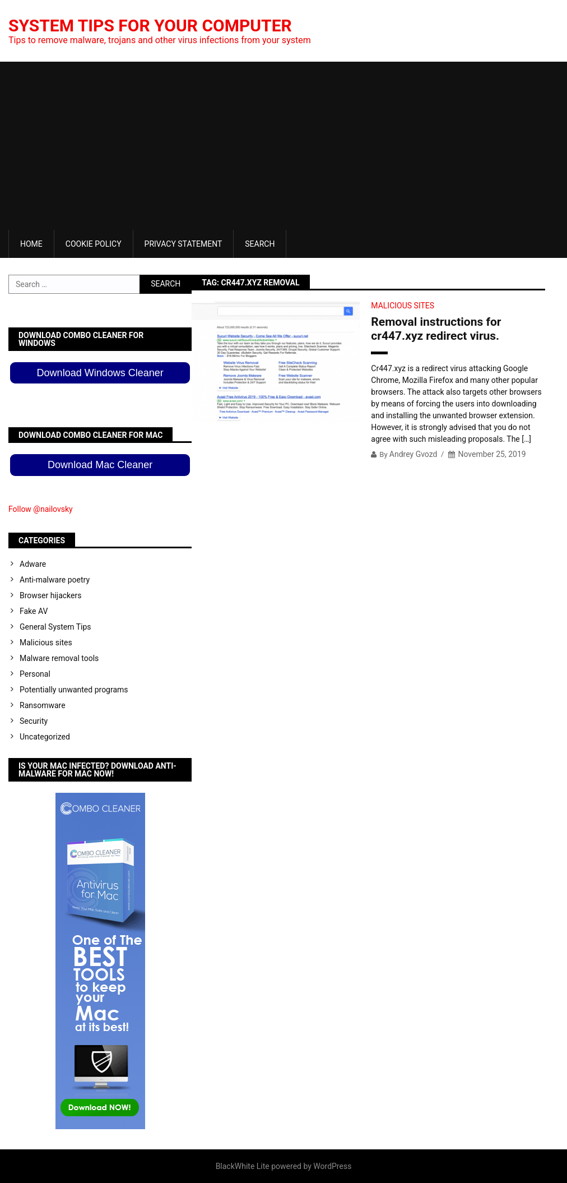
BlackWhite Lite (242, 1166)
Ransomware (43, 705)
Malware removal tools (59, 658)
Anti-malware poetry (55, 579)
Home (31, 243)
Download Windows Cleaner (100, 372)
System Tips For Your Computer (150, 25)
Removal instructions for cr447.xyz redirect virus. (436, 329)
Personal (35, 673)
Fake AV (34, 611)
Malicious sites (402, 305)
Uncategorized (45, 736)
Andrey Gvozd (413, 454)
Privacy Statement (183, 243)
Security (34, 721)
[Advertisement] (283, 145)
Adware (33, 564)
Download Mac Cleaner (100, 464)
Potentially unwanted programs (74, 689)
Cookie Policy (94, 243)
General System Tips (55, 626)
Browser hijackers (50, 595)
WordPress (332, 1166)
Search (260, 243)
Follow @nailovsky (40, 509)
